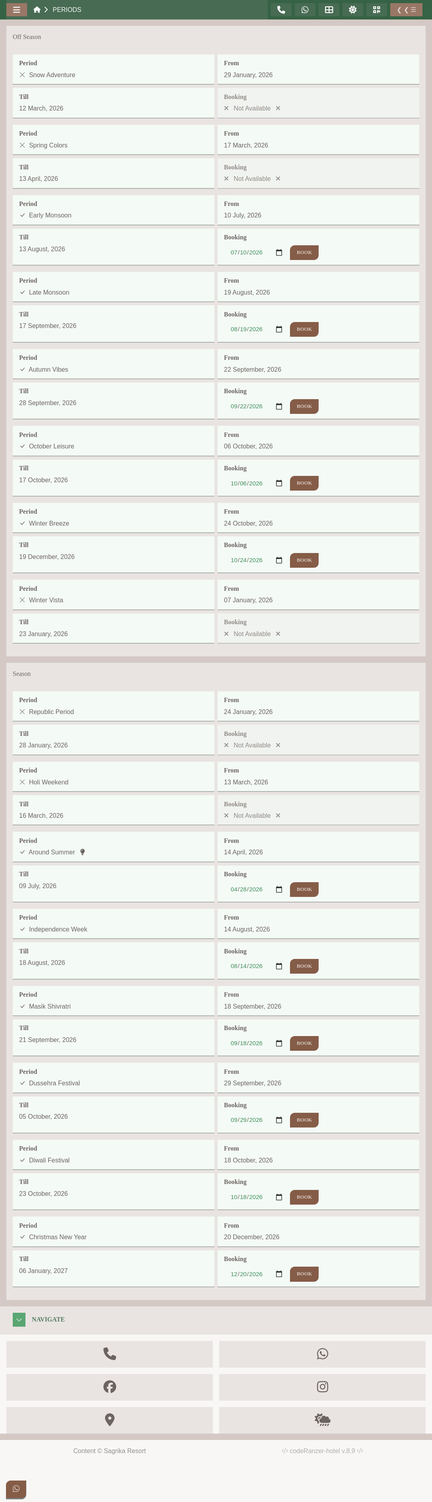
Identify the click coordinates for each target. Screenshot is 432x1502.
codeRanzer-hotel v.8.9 (326, 1451)
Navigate (48, 1319)
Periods (67, 9)
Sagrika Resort (125, 1451)
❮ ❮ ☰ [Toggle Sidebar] (406, 9)
